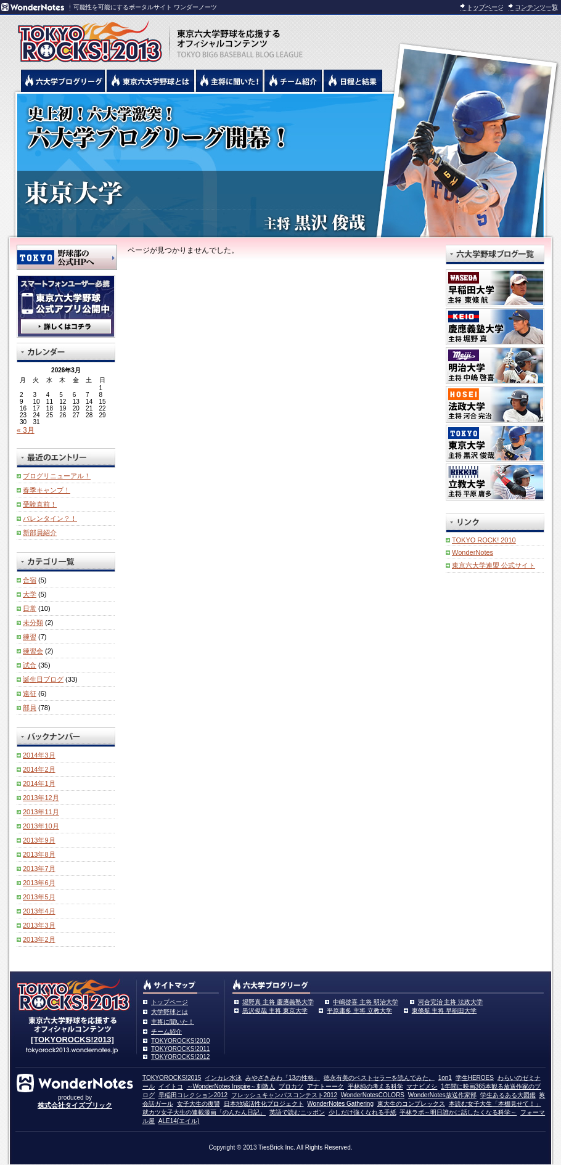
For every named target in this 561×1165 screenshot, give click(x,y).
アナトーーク (325, 1086)
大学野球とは (169, 1011)
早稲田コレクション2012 (192, 1095)
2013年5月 (39, 897)
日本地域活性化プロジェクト (264, 1103)
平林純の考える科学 (375, 1086)
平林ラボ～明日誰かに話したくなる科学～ (458, 1112)
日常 (29, 608)
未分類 (33, 622)
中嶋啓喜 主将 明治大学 (365, 1002)
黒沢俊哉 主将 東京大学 (275, 1010)
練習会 (33, 651)
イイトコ (170, 1086)
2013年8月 (39, 854)
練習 (29, 636)
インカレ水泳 (223, 1077)
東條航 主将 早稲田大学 (444, 1010)
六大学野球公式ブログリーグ (63, 81)
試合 (29, 665)
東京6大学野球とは (150, 81)
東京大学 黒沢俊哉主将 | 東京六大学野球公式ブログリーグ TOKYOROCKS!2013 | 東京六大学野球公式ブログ (280, 164)
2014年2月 (39, 769)
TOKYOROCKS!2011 (180, 1048)
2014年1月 (39, 783)
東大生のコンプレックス (411, 1103)
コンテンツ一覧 (536, 7)
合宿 (29, 580)
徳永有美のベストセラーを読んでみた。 (379, 1077)
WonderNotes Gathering (340, 1103)
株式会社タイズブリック (75, 1105)
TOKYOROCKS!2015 (171, 1077)
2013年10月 (41, 826)
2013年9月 (39, 840)
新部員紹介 (40, 532)
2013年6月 (39, 882)
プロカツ (291, 1086)
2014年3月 (39, 755)
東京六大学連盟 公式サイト (493, 565)
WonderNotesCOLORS (372, 1095)
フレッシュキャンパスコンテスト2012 (284, 1095)
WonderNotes (472, 552)
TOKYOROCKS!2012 (180, 1056)
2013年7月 (39, 868)
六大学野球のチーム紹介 (293, 81)
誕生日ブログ (43, 679)
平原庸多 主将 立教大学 (359, 1010)
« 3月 (26, 430)
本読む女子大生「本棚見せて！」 (495, 1103)
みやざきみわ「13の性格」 (282, 1077)
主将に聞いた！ (172, 1021)
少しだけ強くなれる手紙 (362, 1112)
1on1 (445, 1077)
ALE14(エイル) (179, 1121)
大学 (29, 594)
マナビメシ (421, 1086)
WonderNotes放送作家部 (442, 1095)
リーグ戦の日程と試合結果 (353, 81)
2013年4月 (39, 911)
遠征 (29, 693)
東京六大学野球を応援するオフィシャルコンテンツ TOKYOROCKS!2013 (86, 38)
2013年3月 (39, 925)
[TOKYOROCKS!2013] (72, 1039)
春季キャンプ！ (46, 490)
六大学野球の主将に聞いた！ (229, 81)
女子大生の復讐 (198, 1103)
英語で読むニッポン (297, 1112)
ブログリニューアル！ (57, 476)
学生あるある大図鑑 (508, 1095)
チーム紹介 (166, 1031)
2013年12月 (41, 797)
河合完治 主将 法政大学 (450, 1002)
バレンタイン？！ (50, 518)
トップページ (485, 7)
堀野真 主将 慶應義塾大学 (278, 1002)
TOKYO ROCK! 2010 (484, 540)
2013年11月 (41, 812)
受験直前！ (40, 504)
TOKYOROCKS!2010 (180, 1040)
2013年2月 (39, 939)
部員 (29, 707)
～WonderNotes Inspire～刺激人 (231, 1086)
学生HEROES (475, 1077)
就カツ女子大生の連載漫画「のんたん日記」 (204, 1112)
